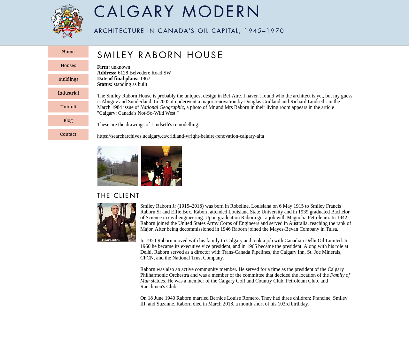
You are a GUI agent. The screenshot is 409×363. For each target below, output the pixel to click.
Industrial (68, 93)
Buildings (68, 79)
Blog (68, 120)
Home (68, 52)
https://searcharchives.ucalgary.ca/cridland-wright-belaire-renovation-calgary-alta (180, 136)
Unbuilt (68, 107)
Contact (68, 134)
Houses (68, 65)
